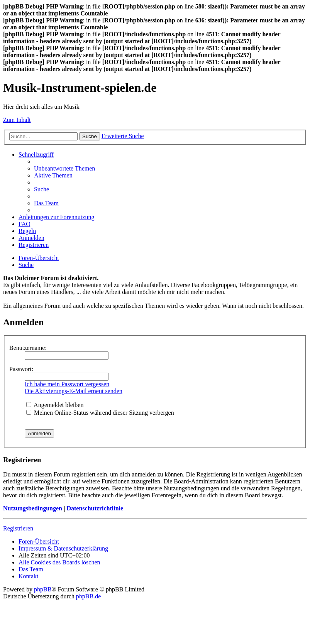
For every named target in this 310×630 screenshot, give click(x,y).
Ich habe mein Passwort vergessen (67, 384)
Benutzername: (28, 348)
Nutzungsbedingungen (32, 508)
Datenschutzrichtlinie (94, 508)
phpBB (42, 589)
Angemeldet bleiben (54, 405)
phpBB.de (88, 596)
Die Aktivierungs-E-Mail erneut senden (73, 391)
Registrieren (18, 528)
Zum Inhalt (17, 120)
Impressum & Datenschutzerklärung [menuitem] (63, 548)
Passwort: (21, 369)
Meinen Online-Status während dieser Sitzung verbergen (100, 412)
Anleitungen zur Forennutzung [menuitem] (56, 217)
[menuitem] (64, 168)
